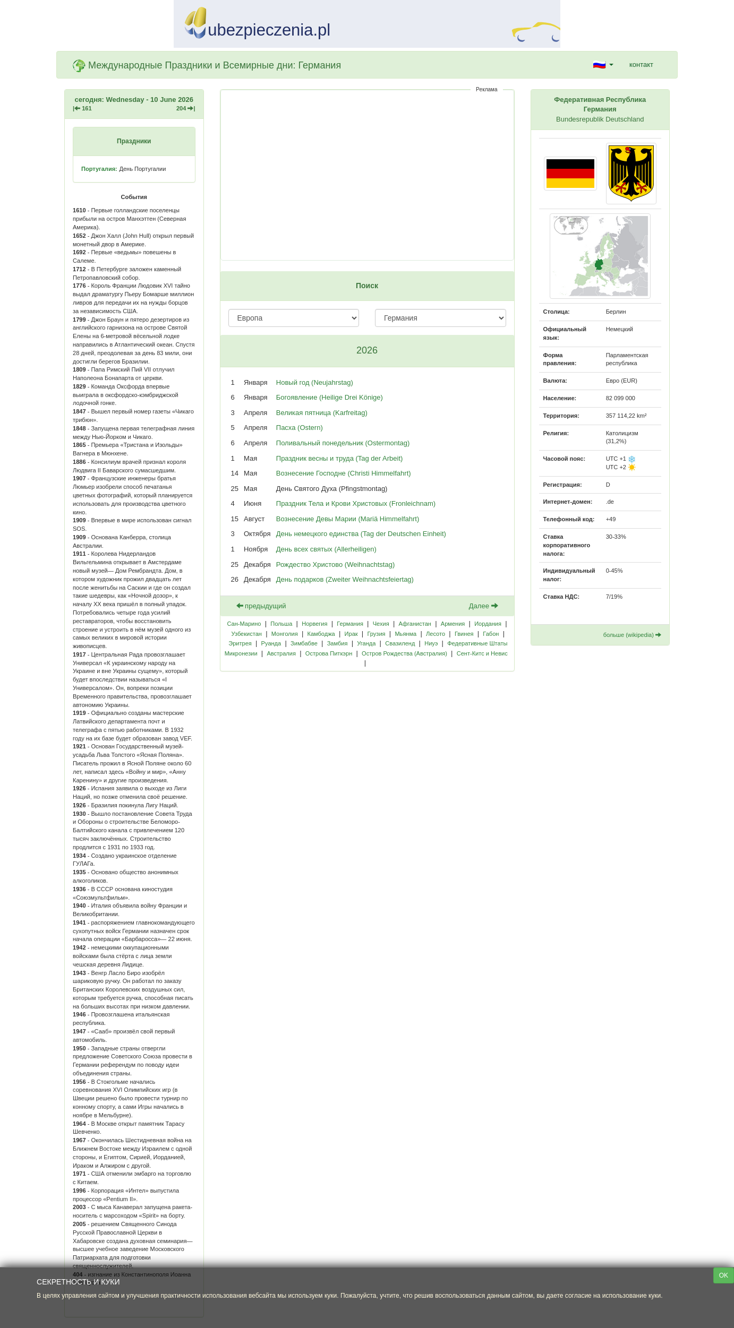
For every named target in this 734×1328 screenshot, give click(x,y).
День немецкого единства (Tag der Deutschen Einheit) (361, 534)
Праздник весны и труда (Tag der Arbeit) (339, 458)
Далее (483, 606)
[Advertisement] (367, 175)
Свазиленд (400, 643)
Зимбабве (304, 643)
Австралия (281, 653)
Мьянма (405, 634)
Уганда (366, 643)
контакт (641, 64)
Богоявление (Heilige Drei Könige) (329, 397)
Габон (491, 634)
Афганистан (414, 623)
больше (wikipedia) (632, 635)
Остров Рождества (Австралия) (404, 653)
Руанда (271, 643)
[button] (603, 64)
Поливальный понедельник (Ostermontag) (343, 443)
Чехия (381, 623)
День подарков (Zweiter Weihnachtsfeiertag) (345, 579)
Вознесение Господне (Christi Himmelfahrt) (343, 473)
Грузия (376, 634)
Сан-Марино (244, 623)
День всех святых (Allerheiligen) (326, 549)
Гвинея (464, 634)
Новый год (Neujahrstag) (314, 382)
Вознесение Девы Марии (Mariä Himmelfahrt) (347, 519)
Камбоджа (321, 634)
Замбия (337, 643)
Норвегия (314, 623)
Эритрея (240, 643)
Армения (453, 623)
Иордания (487, 623)
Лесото (435, 634)
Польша (281, 623)
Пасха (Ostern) (299, 428)
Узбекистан (247, 634)
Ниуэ (431, 643)
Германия (350, 623)
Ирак (351, 634)
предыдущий (261, 606)
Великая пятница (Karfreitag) (322, 413)
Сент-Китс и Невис (482, 653)
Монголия (284, 634)
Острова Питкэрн (328, 653)
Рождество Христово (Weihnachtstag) (335, 564)
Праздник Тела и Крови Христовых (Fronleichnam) (356, 503)
